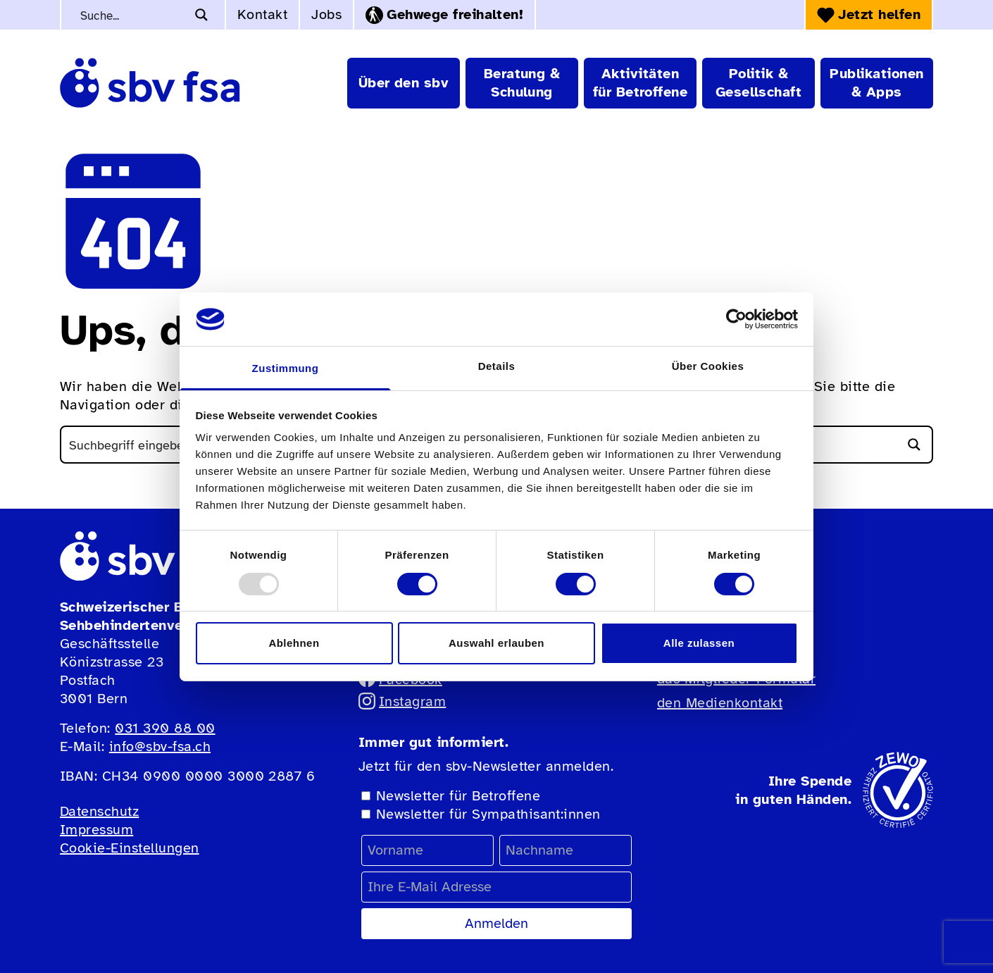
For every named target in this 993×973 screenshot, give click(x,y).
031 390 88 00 (165, 728)
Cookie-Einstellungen (129, 848)
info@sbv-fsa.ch (160, 746)
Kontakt (262, 14)
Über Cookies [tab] (708, 366)
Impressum (96, 829)
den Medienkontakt (719, 703)
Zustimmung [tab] (285, 368)
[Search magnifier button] (201, 15)
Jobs (326, 14)
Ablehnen (293, 643)
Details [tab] (497, 366)
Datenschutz (99, 811)
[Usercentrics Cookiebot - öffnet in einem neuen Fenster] (736, 319)
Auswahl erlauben (496, 643)
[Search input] (131, 14)
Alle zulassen (699, 643)
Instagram (402, 701)
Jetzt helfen (868, 14)
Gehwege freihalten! (444, 15)
